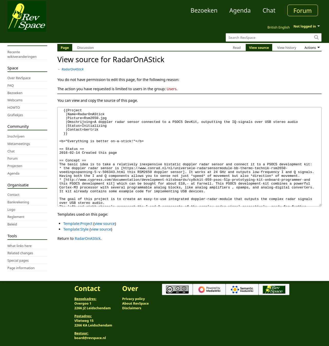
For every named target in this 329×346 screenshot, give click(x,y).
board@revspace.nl (90, 337)
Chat (268, 10)
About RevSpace (135, 303)
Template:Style (76, 248)
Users (171, 88)
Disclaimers (131, 308)
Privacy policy (133, 298)
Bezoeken (203, 10)
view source (105, 242)
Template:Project (77, 242)
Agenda (240, 10)
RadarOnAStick (73, 69)
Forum (303, 10)
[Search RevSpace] (274, 37)
